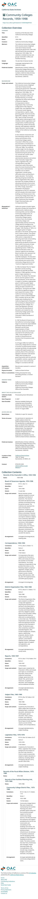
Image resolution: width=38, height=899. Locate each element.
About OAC (4, 879)
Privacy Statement (6, 890)
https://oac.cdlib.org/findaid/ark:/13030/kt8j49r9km (17, 23)
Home (2, 878)
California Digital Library (17, 875)
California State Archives (22, 455)
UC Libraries (32, 873)
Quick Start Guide (6, 885)
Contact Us (4, 893)
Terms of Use (4, 888)
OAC (9, 4)
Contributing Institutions (8, 881)
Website (17, 467)
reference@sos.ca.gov (21, 466)
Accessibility (4, 891)
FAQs (2, 883)
